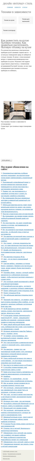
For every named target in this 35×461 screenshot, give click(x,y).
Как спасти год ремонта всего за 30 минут (17, 365)
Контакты (5, 453)
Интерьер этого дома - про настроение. (17, 401)
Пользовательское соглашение (14, 453)
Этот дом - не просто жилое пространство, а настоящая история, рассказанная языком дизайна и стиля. (17, 397)
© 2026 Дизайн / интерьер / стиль (10, 451)
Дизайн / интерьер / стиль (17, 3)
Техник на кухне (9, 20)
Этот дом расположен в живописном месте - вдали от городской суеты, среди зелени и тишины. (17, 345)
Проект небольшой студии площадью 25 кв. (18, 290)
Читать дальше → (6, 160)
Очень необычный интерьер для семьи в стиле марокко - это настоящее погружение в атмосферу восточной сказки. (16, 361)
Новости (18, 7)
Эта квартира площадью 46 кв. (14, 257)
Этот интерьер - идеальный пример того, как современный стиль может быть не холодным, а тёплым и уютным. (16, 390)
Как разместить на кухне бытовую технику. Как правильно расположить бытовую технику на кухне (16, 44)
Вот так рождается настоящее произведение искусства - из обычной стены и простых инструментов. (17, 232)
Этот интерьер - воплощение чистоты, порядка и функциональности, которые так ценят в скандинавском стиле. (16, 413)
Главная (10, 7)
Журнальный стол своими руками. (15, 408)
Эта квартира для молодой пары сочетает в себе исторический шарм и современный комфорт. (17, 239)
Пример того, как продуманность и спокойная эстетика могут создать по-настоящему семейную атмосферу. (14, 194)
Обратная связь (6, 458)
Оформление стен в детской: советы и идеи (18, 442)
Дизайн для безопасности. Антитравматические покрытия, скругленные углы (16, 252)
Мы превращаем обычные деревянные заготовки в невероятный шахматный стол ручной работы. (15, 200)
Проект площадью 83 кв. (12, 293)
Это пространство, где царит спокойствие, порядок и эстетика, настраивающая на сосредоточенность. (16, 225)
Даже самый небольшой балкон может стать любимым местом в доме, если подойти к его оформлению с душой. (17, 327)
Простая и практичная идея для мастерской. (18, 214)
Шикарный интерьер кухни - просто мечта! (18, 417)
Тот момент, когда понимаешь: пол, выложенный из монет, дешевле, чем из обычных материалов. (15, 338)
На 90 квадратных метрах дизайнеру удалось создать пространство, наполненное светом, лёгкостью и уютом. (16, 311)
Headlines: (7, 376)
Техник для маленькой (25, 20)
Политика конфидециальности (9, 456)
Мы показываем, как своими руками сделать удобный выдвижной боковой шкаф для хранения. (17, 218)
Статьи (24, 7)
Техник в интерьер (9, 30)
